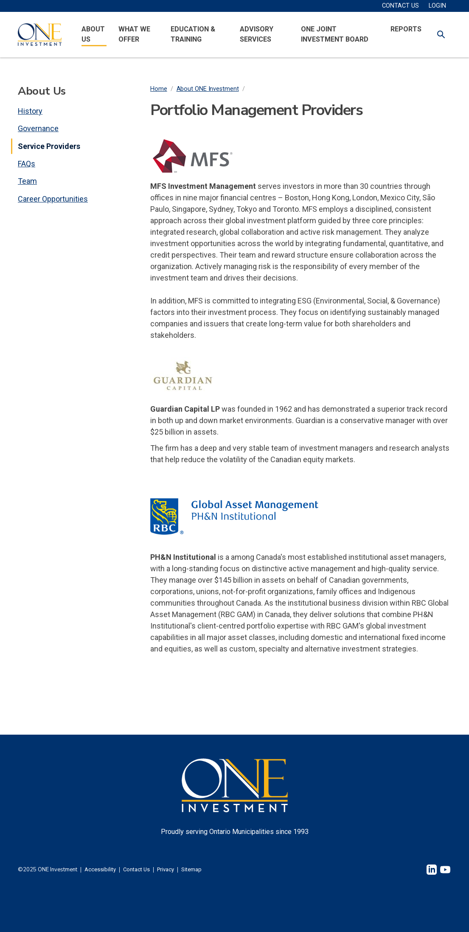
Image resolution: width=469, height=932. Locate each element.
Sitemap (191, 870)
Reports (405, 29)
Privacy (165, 870)
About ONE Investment (208, 89)
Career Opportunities (53, 198)
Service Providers (49, 146)
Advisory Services (256, 34)
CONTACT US (400, 5)
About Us (93, 34)
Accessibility (100, 870)
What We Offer (134, 34)
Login (437, 5)
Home (158, 89)
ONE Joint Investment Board (334, 34)
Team (27, 181)
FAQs (26, 163)
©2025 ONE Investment (47, 869)
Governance (38, 128)
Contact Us (136, 870)
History (30, 111)
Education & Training (193, 34)
